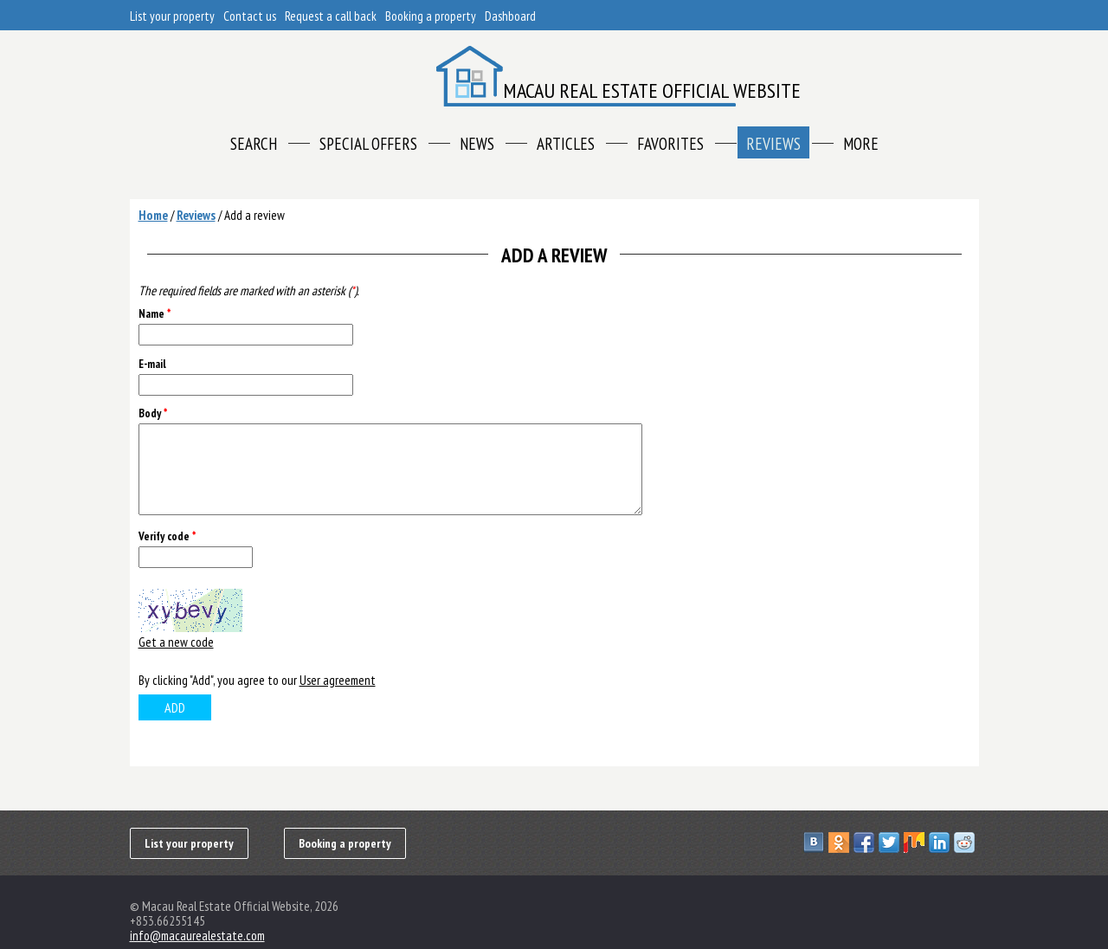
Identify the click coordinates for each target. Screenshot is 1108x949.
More (861, 143)
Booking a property (430, 16)
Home (153, 215)
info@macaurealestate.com (197, 935)
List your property (172, 16)
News (477, 143)
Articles (566, 143)
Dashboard (510, 16)
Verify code (167, 536)
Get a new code (176, 642)
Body (152, 413)
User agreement (338, 680)
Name (154, 314)
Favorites (670, 143)
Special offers (368, 143)
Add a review (254, 215)
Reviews (773, 143)
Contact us (249, 16)
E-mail (152, 364)
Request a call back (331, 16)
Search (253, 143)
